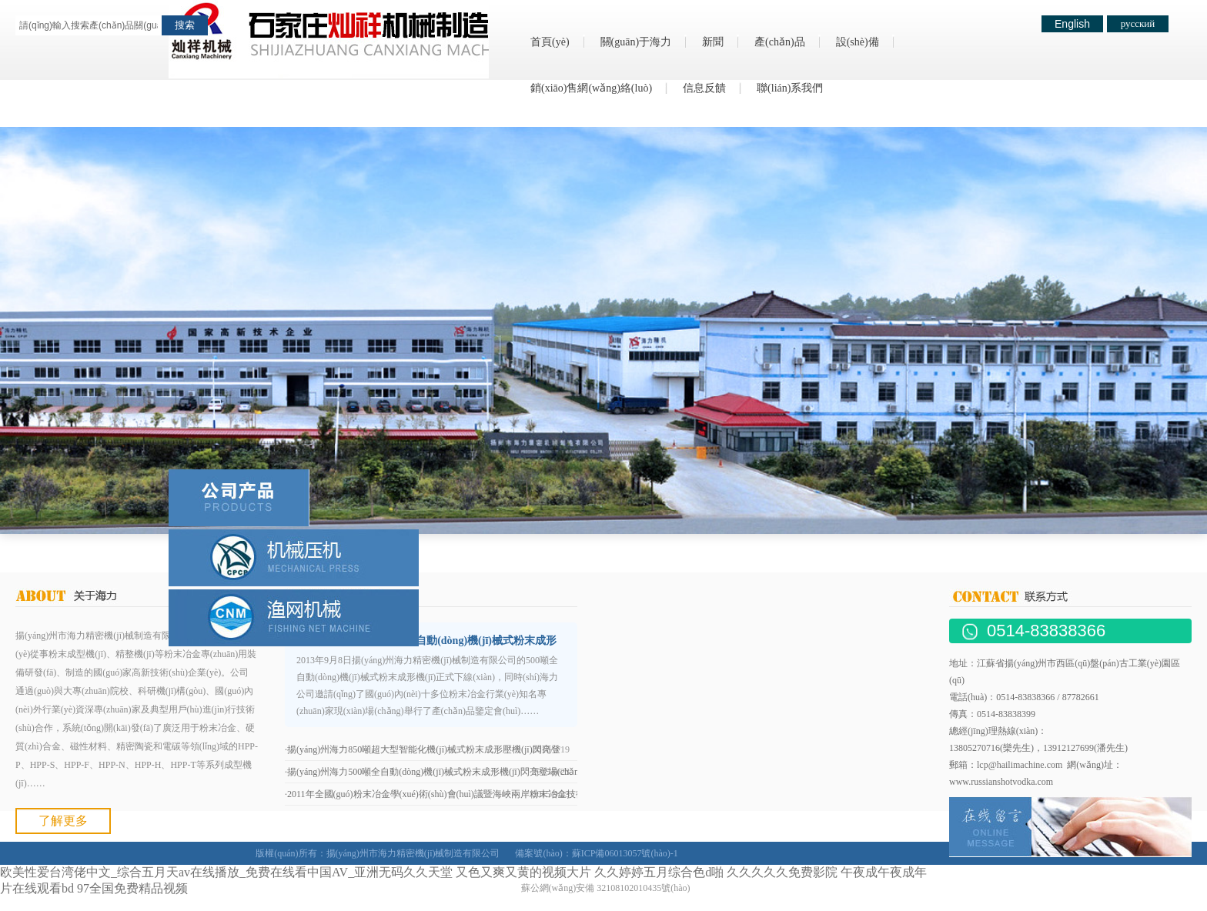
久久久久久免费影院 (782, 872)
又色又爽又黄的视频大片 (523, 872)
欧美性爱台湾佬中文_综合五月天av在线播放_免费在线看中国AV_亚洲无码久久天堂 (226, 872)
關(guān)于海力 (636, 42)
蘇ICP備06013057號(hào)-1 (625, 853)
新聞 (713, 42)
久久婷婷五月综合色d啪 (659, 872)
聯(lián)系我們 (790, 88)
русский (1138, 23)
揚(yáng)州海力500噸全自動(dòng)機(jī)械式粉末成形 (431, 640)
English (1072, 24)
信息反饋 (704, 88)
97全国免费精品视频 (132, 888)
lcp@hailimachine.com (1019, 764)
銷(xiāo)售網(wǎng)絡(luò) (591, 88)
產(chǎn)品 (779, 42)
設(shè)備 (857, 42)
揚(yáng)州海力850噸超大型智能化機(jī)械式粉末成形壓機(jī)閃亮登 (423, 749)
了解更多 (63, 820)
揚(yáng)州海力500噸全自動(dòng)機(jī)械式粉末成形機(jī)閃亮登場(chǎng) (437, 771)
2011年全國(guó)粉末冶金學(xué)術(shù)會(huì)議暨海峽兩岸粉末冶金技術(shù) (445, 794)
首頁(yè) (550, 42)
